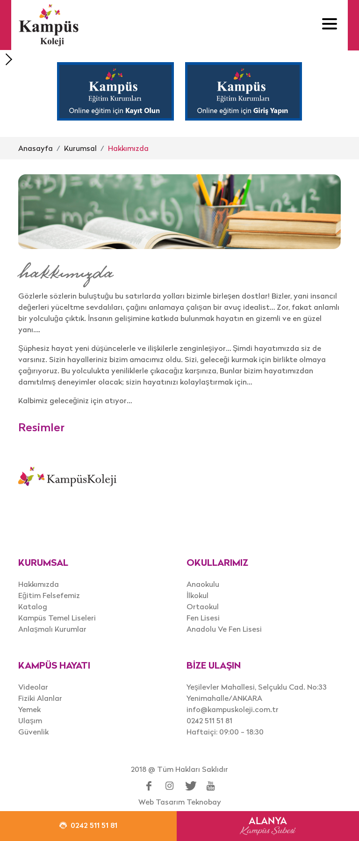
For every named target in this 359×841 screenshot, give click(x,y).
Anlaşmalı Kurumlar (52, 629)
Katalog (32, 606)
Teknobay (204, 802)
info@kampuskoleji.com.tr (233, 709)
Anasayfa (35, 148)
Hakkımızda (128, 148)
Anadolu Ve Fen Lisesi (224, 629)
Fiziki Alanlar (40, 698)
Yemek (29, 709)
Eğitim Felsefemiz (49, 595)
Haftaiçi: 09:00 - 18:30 (225, 732)
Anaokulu (203, 584)
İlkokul (197, 595)
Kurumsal (80, 148)
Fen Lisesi (203, 618)
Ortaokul (203, 606)
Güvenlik (33, 732)
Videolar (33, 687)
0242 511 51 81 (209, 720)
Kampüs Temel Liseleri (57, 618)
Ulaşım (30, 720)
